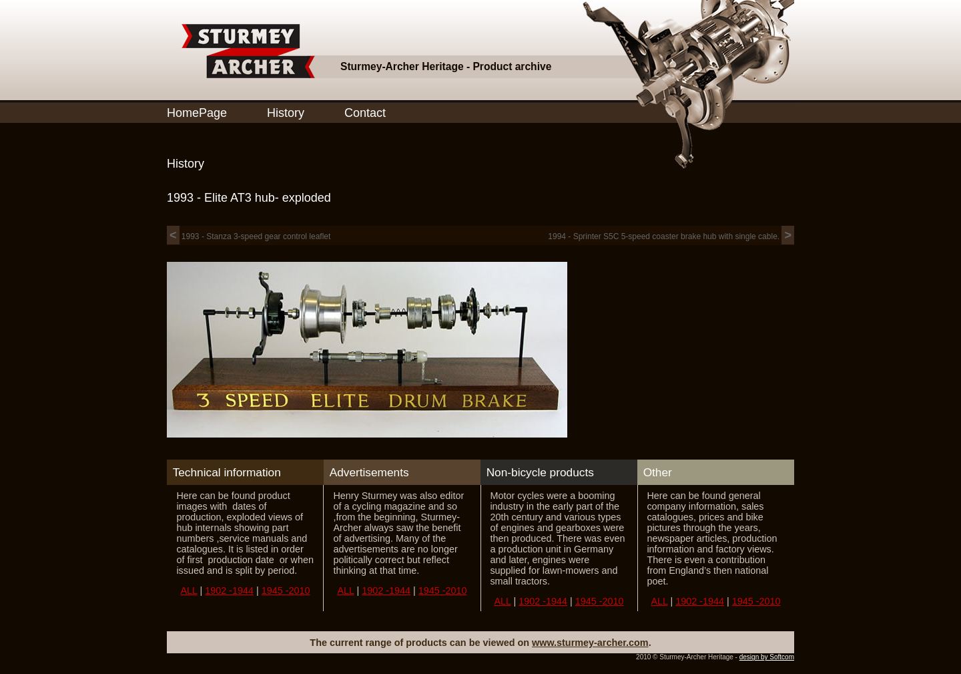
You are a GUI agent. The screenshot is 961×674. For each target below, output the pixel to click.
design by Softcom (766, 657)
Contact (365, 113)
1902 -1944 (229, 590)
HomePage (197, 113)
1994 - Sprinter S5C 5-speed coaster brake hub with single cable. (671, 236)
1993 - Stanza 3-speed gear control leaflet (248, 236)
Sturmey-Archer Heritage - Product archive (445, 66)
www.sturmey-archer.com (590, 642)
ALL (188, 590)
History (285, 113)
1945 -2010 (286, 590)
